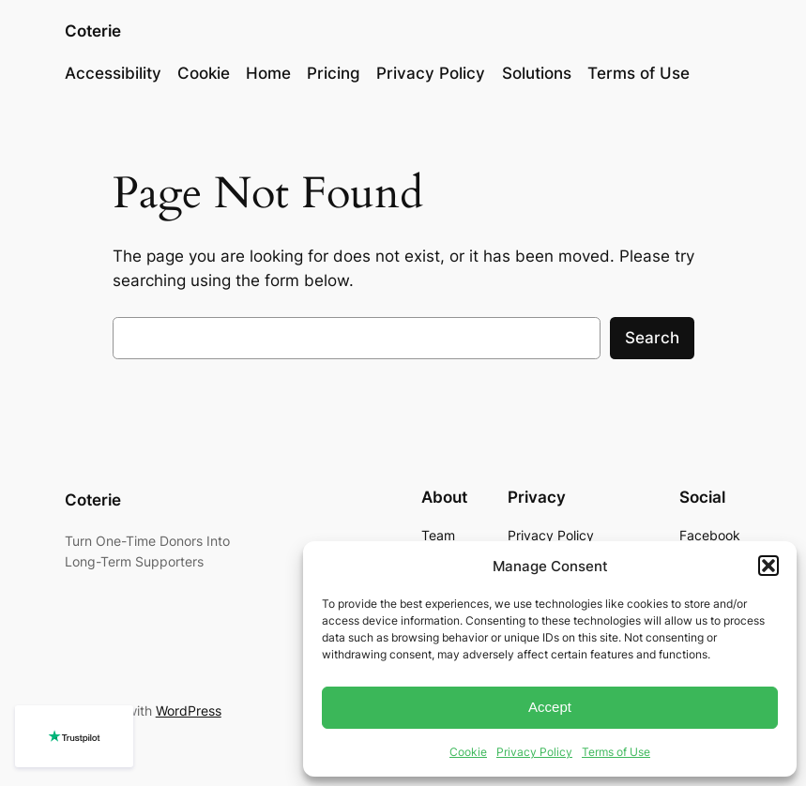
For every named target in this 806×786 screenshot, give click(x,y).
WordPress (188, 710)
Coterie (93, 31)
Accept (549, 707)
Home (268, 73)
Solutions (536, 73)
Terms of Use (616, 752)
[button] (768, 565)
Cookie (468, 752)
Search (652, 337)
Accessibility (113, 73)
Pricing (333, 73)
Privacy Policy (534, 752)
